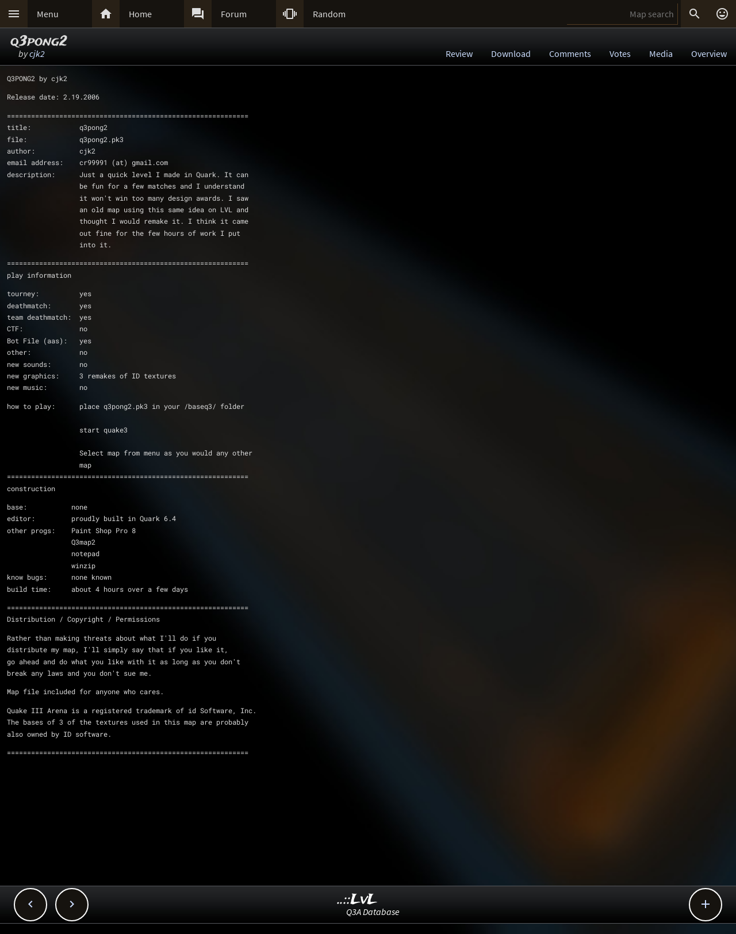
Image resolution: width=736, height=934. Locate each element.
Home (140, 14)
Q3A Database (373, 911)
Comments (570, 53)
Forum (234, 14)
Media (661, 53)
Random (329, 14)
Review (459, 53)
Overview (709, 53)
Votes (620, 53)
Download (511, 53)
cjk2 (37, 53)
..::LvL (357, 900)
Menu (48, 14)
